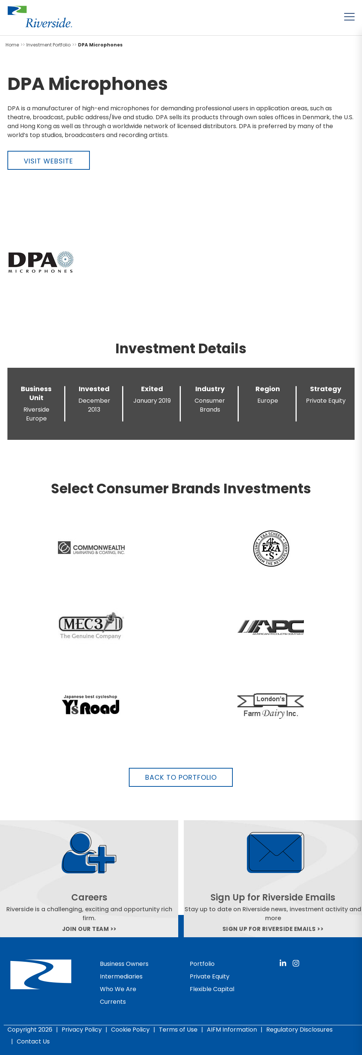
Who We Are (118, 989)
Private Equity (209, 976)
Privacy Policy (82, 1029)
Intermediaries (121, 976)
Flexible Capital (212, 989)
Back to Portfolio (181, 777)
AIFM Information (232, 1029)
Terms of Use (178, 1029)
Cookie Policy (130, 1029)
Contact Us (33, 1041)
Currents (113, 1001)
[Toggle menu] (349, 16)
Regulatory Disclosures (299, 1029)
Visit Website (48, 161)
